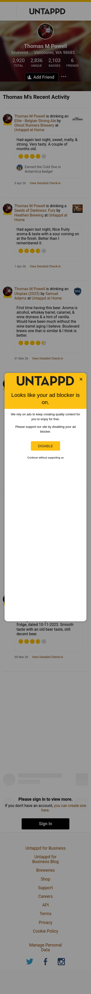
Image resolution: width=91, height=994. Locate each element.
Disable (45, 446)
